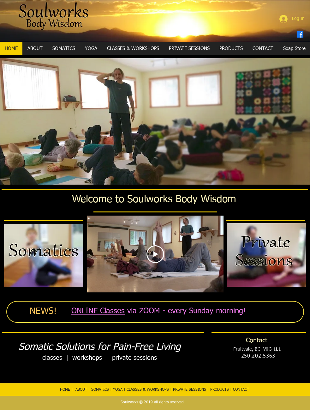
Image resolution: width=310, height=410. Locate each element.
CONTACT (241, 390)
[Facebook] (300, 34)
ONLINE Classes (98, 311)
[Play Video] (155, 254)
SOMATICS (100, 390)
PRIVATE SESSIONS (190, 390)
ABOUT (81, 390)
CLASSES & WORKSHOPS (148, 390)
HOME (65, 390)
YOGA (118, 390)
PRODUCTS (220, 390)
